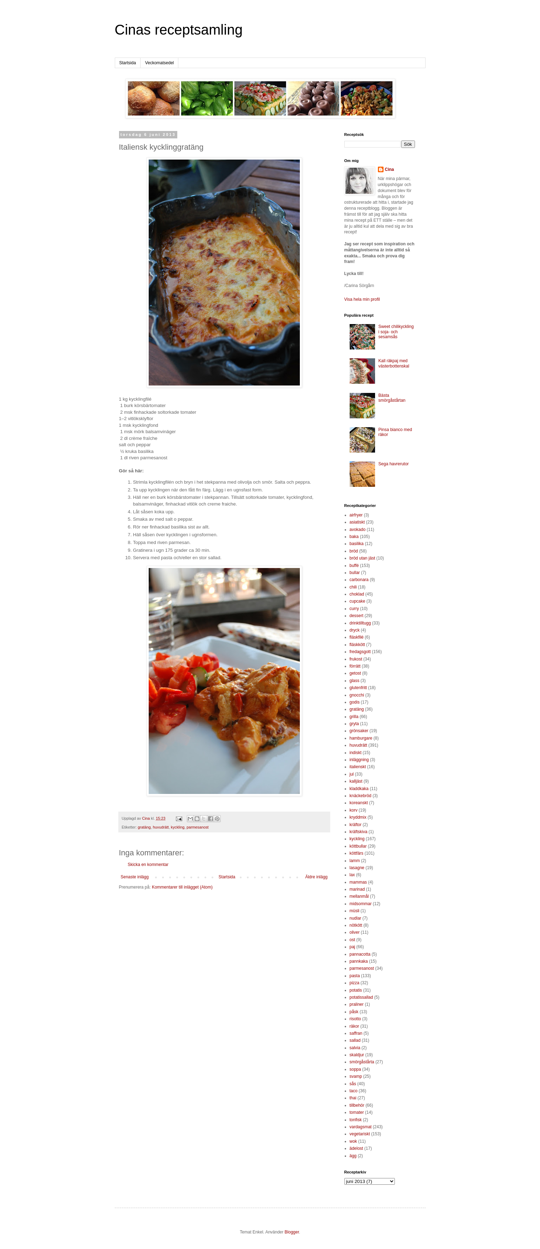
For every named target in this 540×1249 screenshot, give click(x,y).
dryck (355, 630)
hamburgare (361, 738)
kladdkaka (359, 788)
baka (354, 536)
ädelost (356, 1148)
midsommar (361, 903)
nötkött (356, 925)
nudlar (355, 918)
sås (353, 1083)
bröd (354, 551)
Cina (389, 169)
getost (355, 673)
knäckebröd (361, 795)
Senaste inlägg (135, 876)
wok (353, 1141)
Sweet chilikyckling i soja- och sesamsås (396, 331)
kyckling (177, 827)
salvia (355, 1047)
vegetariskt (360, 1133)
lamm (355, 860)
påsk (354, 1011)
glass (355, 680)
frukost (356, 659)
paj (352, 946)
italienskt (358, 766)
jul (352, 774)
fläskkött (357, 644)
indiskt (356, 752)
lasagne (357, 867)
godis (355, 702)
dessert (356, 615)
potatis (356, 990)
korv (354, 810)
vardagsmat (361, 1126)
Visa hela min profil (362, 299)
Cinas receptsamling (179, 29)
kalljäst (356, 781)
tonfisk (356, 1119)
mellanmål (359, 896)
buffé (354, 565)
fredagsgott (360, 651)
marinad (357, 889)
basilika (357, 543)
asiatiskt (357, 522)
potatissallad (361, 997)
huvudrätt (161, 827)
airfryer (356, 515)
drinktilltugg (360, 623)
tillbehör (357, 1105)
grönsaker (359, 730)
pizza (355, 982)
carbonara (359, 579)
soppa (355, 1069)
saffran (356, 1033)
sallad (355, 1040)
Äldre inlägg (316, 876)
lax (352, 874)
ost (352, 939)
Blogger (292, 1232)
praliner (357, 1004)
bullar (355, 572)
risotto (355, 1018)
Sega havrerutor (393, 463)
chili (353, 587)
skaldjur (357, 1054)
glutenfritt (358, 687)
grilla (354, 716)
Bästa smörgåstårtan (391, 398)
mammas (358, 882)
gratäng (144, 827)
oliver (355, 932)
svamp (356, 1076)
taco (354, 1090)
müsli (355, 910)
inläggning (359, 759)
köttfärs (356, 853)
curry (354, 608)
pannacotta (360, 954)
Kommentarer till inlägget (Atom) (182, 887)
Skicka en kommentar (148, 864)
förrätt (355, 666)
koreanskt (359, 802)
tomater (357, 1112)
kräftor (356, 824)
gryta (354, 723)
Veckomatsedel (159, 62)
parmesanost (197, 827)
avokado (358, 529)
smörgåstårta (362, 1061)
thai (353, 1097)
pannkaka (359, 961)
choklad (357, 594)
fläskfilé (357, 637)
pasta (355, 975)
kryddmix (358, 817)
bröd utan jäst (362, 558)
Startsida (127, 62)
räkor (354, 1026)
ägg (353, 1155)
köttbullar (358, 846)
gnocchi (357, 695)
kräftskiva (359, 831)
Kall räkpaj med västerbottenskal (393, 363)
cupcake (358, 601)
